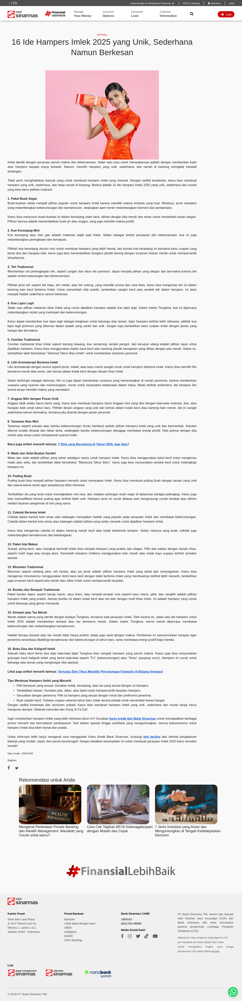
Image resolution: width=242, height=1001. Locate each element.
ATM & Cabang (190, 3)
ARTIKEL (102, 34)
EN (15, 3)
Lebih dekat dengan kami (79, 923)
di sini (215, 951)
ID (9, 3)
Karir (231, 3)
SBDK (68, 927)
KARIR (68, 936)
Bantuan (214, 3)
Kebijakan (70, 931)
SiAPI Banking (73, 940)
